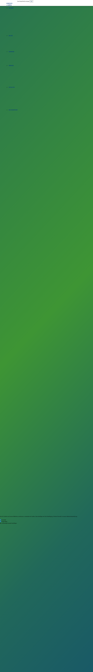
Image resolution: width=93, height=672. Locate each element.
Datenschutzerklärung (72, 516)
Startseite (9, 3)
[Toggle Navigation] (31, 1)
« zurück (9, 5)
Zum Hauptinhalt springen (23, 1)
